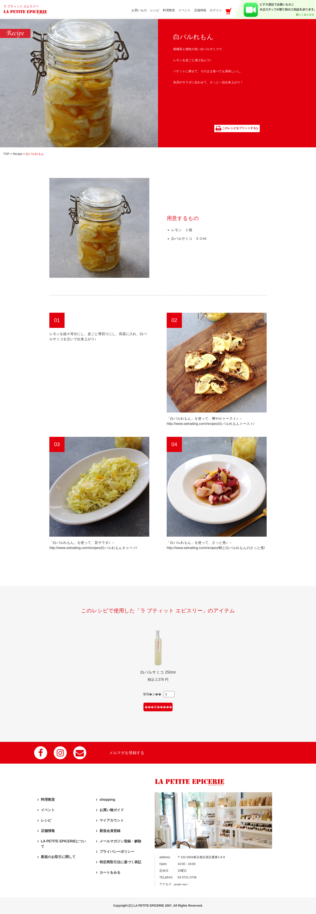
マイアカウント (112, 820)
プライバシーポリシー (117, 851)
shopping (107, 799)
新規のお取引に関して (58, 856)
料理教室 (48, 799)
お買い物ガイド (112, 810)
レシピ (46, 820)
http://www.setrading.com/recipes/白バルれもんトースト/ (210, 423)
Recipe (17, 153)
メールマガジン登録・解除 (120, 841)
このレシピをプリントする (236, 128)
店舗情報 (48, 830)
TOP (6, 153)
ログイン (216, 10)
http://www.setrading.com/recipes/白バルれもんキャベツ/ (93, 547)
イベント (48, 810)
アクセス (174, 884)
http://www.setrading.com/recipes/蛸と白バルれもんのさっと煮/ (216, 547)
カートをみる (110, 872)
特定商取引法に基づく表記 (120, 862)
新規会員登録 (110, 830)
